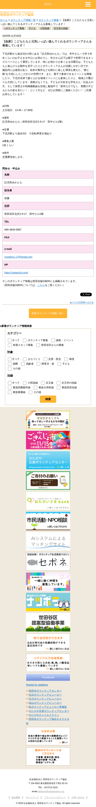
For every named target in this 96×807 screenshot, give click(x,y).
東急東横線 (16, 392)
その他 (14, 368)
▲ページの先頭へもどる (82, 302)
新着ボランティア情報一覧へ (48, 313)
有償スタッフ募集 (20, 345)
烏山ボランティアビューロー (45, 702)
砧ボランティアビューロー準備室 (48, 706)
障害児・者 (45, 364)
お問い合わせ (77, 797)
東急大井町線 (44, 387)
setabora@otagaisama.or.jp (51, 791)
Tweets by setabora (37, 684)
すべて (14, 340)
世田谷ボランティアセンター (45, 690)
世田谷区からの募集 (50, 345)
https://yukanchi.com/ (16, 272)
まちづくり (31, 359)
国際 (13, 364)
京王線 (47, 383)
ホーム (4, 20)
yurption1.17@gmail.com (18, 256)
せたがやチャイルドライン (44, 715)
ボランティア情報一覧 (23, 20)
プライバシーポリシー (55, 797)
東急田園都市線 (19, 387)
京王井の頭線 (67, 383)
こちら (41, 285)
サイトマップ (32, 797)
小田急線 (30, 383)
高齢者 (27, 364)
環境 (69, 359)
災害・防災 (52, 359)
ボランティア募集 (49, 20)
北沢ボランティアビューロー (45, 694)
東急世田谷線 (67, 387)
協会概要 (16, 797)
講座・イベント (62, 340)
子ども (63, 364)
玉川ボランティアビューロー (45, 698)
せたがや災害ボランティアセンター (49, 711)
